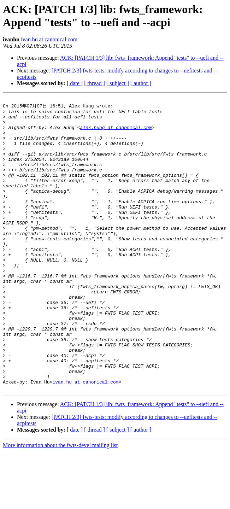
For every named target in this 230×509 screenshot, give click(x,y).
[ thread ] (94, 83)
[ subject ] (117, 83)
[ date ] (75, 83)
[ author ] (141, 83)
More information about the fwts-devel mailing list (60, 503)
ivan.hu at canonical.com (49, 39)
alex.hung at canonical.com (116, 133)
